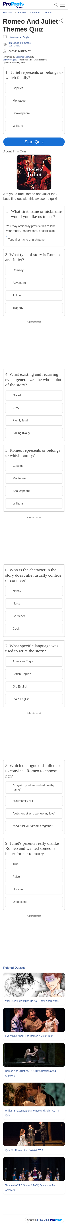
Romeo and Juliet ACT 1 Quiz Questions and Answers (30, 1073)
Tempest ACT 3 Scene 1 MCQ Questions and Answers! (30, 1187)
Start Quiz (34, 141)
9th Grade (25, 43)
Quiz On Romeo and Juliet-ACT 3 (24, 1150)
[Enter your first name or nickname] (32, 239)
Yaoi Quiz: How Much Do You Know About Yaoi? (32, 1001)
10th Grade (14, 45)
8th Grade (14, 43)
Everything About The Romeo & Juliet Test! (29, 1035)
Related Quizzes (14, 967)
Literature (13, 37)
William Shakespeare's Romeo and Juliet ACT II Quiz (32, 1113)
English (26, 37)
